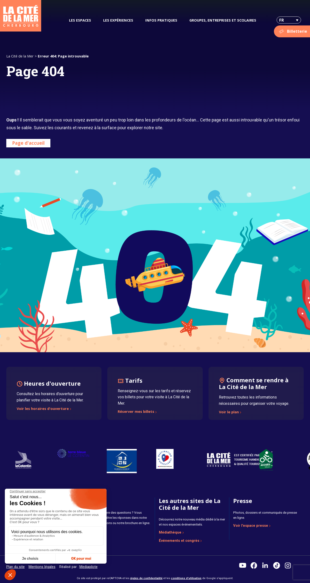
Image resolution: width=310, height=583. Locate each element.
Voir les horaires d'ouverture (43, 409)
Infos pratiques (161, 20)
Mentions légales (42, 567)
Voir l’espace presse (250, 525)
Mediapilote (88, 567)
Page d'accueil (28, 143)
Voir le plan (229, 412)
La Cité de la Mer (20, 56)
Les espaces (80, 20)
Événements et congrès (179, 540)
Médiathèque (170, 532)
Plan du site (15, 567)
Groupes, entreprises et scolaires (222, 20)
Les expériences (118, 20)
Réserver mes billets (136, 412)
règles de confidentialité (146, 578)
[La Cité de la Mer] (20, 16)
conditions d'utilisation (186, 578)
